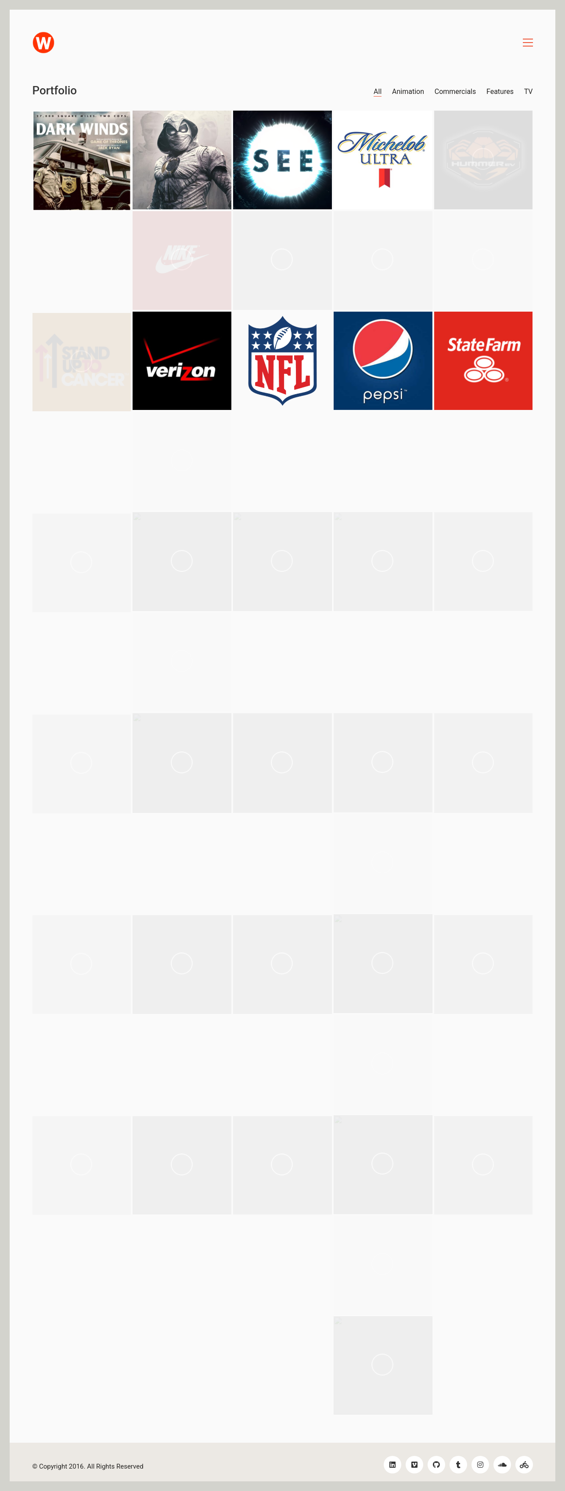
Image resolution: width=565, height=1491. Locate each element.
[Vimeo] (414, 1464)
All (377, 91)
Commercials (455, 91)
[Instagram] (480, 1464)
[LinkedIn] (392, 1464)
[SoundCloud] (502, 1464)
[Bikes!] (524, 1464)
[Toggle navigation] (528, 42)
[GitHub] (436, 1464)
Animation (408, 91)
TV (528, 91)
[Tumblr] (458, 1464)
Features (500, 91)
